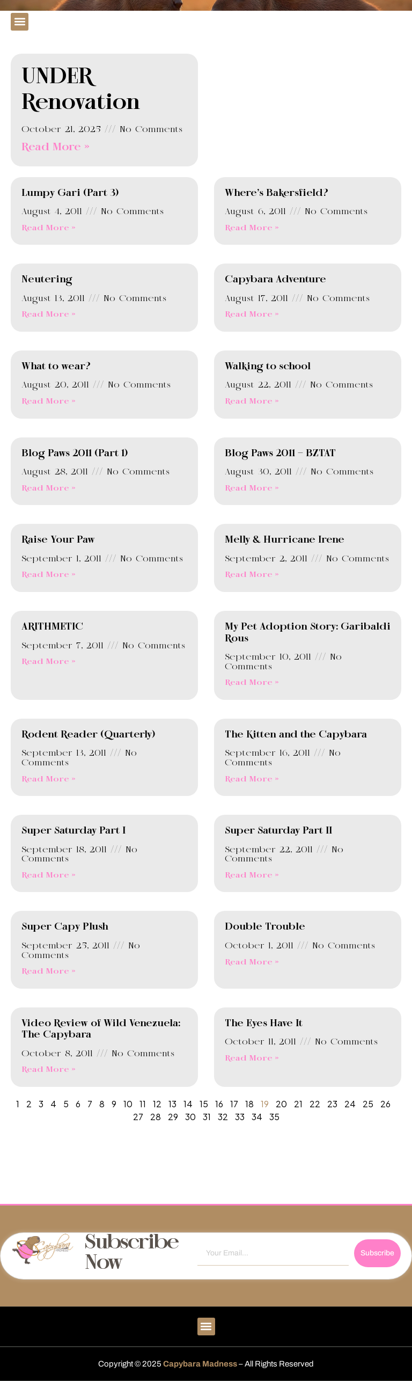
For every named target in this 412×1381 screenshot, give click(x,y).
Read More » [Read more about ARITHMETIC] (48, 661)
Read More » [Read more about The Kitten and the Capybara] (252, 779)
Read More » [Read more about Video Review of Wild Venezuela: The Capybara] (48, 1069)
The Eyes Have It (264, 1023)
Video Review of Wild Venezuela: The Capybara (100, 1029)
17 (234, 1103)
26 (385, 1103)
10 (128, 1103)
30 (190, 1116)
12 (157, 1103)
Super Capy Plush (64, 926)
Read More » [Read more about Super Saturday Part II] (252, 875)
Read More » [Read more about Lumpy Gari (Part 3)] (48, 228)
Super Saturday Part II (278, 830)
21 (298, 1103)
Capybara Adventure (275, 279)
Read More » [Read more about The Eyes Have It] (252, 1058)
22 (315, 1103)
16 (219, 1103)
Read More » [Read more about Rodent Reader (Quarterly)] (48, 779)
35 (274, 1116)
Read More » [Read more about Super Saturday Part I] (48, 875)
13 (172, 1103)
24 (350, 1103)
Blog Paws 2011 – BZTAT (280, 453)
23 (332, 1103)
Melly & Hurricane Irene (284, 540)
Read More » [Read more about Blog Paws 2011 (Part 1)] (48, 488)
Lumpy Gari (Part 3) (70, 193)
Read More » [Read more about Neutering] (48, 314)
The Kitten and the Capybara (296, 734)
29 (173, 1116)
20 (281, 1103)
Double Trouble (265, 926)
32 (223, 1116)
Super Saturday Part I (73, 830)
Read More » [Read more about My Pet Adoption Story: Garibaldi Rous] (252, 682)
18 (249, 1103)
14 (188, 1103)
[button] (19, 22)
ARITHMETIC (52, 626)
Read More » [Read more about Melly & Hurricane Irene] (252, 574)
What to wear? (55, 366)
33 (240, 1116)
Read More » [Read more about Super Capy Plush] (48, 971)
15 (204, 1103)
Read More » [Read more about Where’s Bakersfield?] (252, 228)
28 (155, 1116)
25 (368, 1103)
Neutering (46, 279)
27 (138, 1116)
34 (257, 1116)
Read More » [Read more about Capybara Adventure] (252, 314)
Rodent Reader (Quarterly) (88, 734)
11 (142, 1103)
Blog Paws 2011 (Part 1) (74, 453)
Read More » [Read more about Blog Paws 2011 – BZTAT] (252, 488)
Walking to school (268, 366)
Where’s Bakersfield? (276, 193)
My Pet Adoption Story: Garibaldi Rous (308, 632)
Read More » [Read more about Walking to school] (252, 401)
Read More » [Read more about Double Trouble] (252, 962)
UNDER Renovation (81, 90)
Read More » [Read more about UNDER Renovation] (55, 147)
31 (207, 1116)
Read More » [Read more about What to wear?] (48, 401)
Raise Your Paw (58, 540)
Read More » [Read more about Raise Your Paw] (48, 574)
